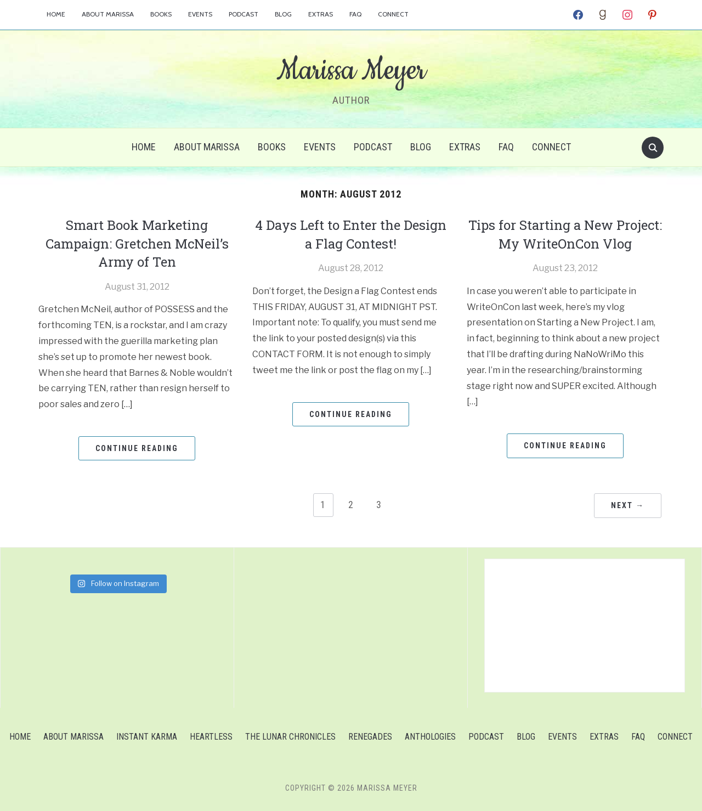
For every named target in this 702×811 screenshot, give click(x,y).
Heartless (211, 736)
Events (200, 14)
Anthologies (430, 736)
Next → (627, 505)
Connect (393, 14)
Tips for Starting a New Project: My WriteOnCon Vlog (565, 234)
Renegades (370, 736)
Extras (320, 14)
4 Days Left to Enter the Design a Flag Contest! (350, 234)
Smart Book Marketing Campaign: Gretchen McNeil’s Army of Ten (137, 243)
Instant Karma (146, 736)
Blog (283, 14)
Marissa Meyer (351, 71)
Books (161, 14)
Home (56, 14)
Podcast (243, 14)
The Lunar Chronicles (290, 736)
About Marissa (108, 14)
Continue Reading (136, 448)
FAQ (355, 14)
